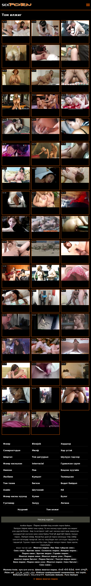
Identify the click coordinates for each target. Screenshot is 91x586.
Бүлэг (64, 496)
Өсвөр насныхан (12, 463)
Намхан (7, 470)
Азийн (6, 490)
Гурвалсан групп (70, 463)
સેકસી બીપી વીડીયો (66, 570)
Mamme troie (10, 570)
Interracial (38, 463)
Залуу (35, 503)
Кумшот (36, 477)
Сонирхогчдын (11, 450)
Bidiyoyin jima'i (21, 575)
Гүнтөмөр (8, 503)
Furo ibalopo (71, 575)
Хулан (35, 496)
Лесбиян (8, 477)
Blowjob (36, 444)
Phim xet (9, 572)
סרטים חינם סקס (26, 570)
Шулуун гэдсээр (70, 457)
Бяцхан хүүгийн (70, 470)
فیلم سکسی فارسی (24, 572)
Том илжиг (52, 509)
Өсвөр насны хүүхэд (15, 496)
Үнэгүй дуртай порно (59, 534)
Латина (65, 503)
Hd (62, 490)
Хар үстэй (66, 450)
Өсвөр (6, 444)
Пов (34, 470)
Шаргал (7, 457)
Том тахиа (9, 483)
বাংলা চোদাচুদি (81, 570)
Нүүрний (23, 509)
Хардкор (66, 444)
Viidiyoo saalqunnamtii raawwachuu (55, 572)
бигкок (36, 483)
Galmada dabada (54, 575)
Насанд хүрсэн (45, 519)
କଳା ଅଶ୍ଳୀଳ (81, 572)
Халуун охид (27, 537)
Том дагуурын (40, 457)
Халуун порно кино (23, 528)
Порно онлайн (41, 525)
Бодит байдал (69, 483)
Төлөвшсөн (67, 477)
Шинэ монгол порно (46, 570)
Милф (35, 450)
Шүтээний (38, 490)
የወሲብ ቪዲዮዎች (37, 575)
